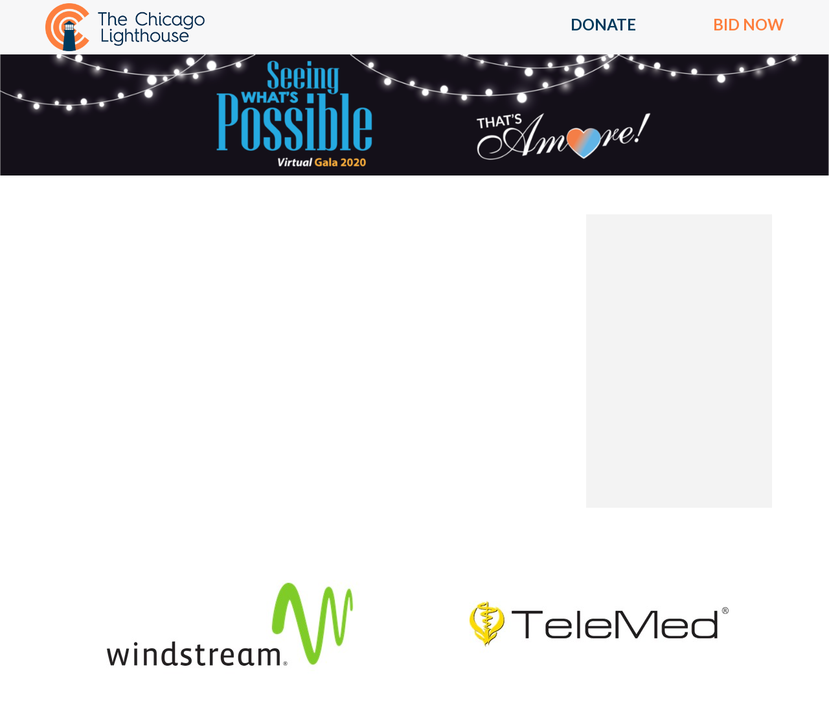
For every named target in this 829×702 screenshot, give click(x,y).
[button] (603, 27)
